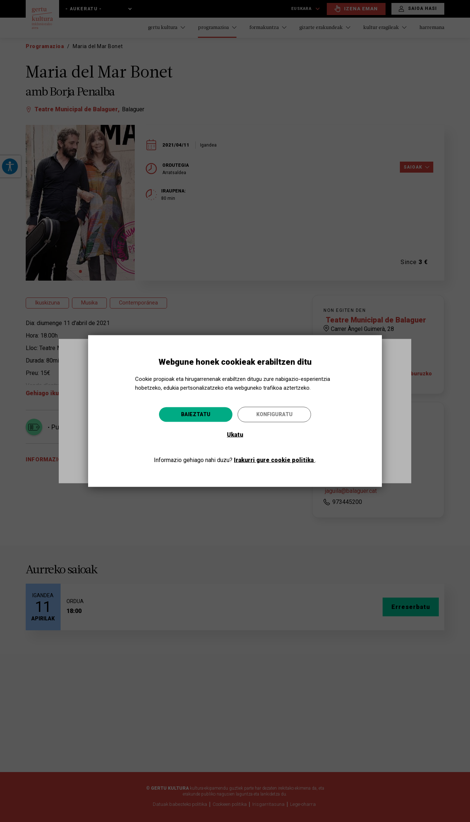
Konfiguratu (274, 414)
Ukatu (235, 434)
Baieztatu (195, 414)
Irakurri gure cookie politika (274, 460)
